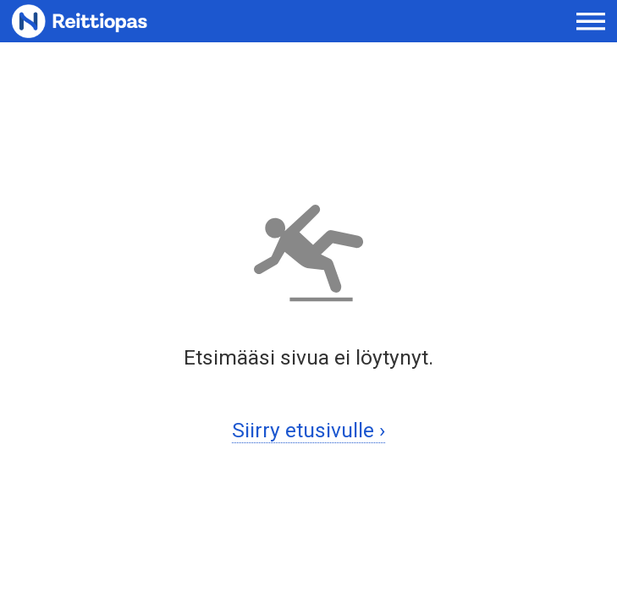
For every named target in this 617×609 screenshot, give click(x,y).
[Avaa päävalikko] (591, 21)
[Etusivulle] (120, 21)
